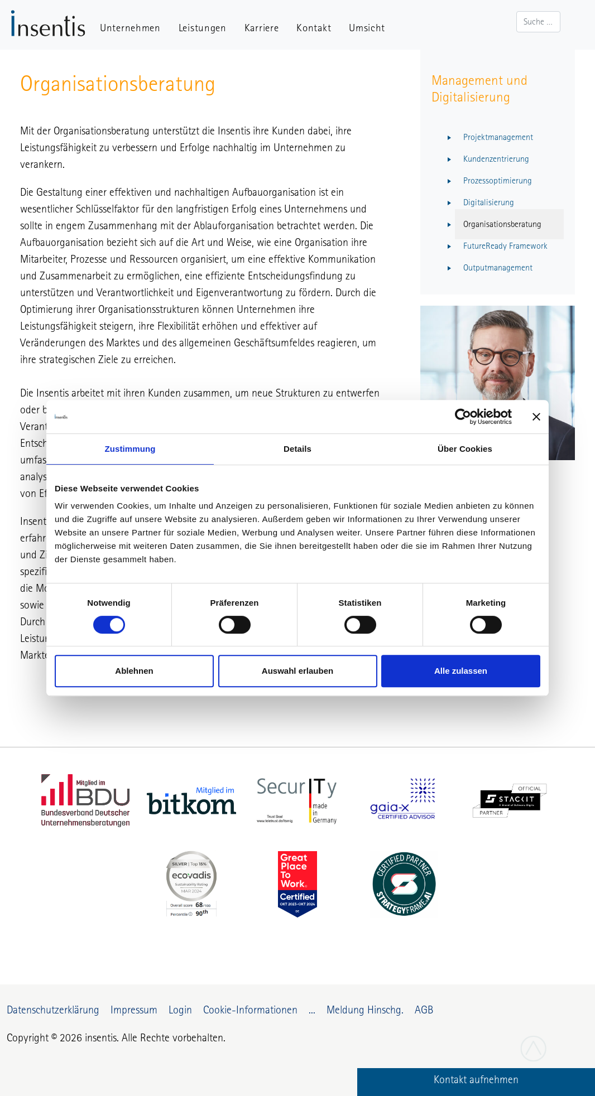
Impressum (134, 1009)
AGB (424, 1009)
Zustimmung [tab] (130, 448)
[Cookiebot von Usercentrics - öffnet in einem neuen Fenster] (463, 416)
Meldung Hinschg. (365, 1009)
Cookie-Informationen (250, 1009)
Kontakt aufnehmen (476, 1079)
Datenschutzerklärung (53, 1009)
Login (180, 1009)
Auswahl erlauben (297, 670)
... (312, 1009)
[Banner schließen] (536, 417)
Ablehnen (134, 670)
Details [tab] (297, 448)
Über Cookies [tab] (465, 448)
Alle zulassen (460, 670)
